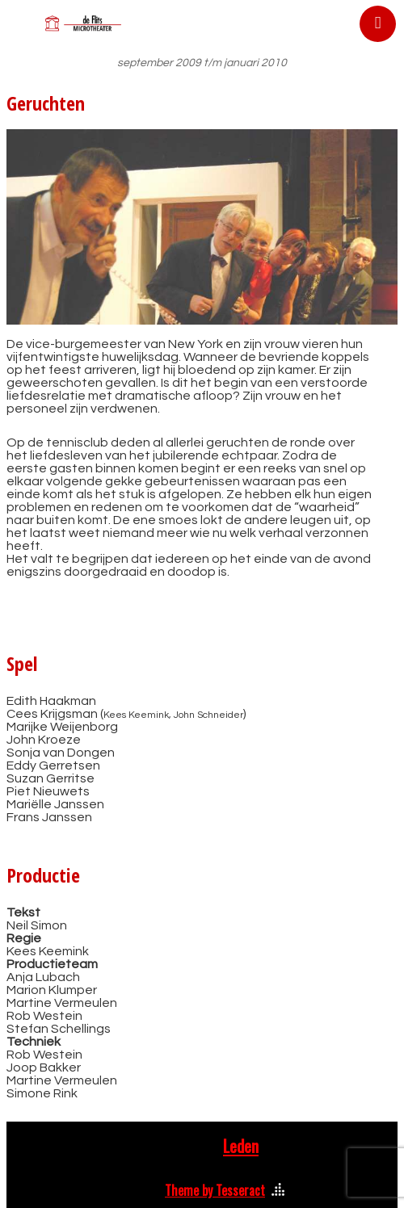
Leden (241, 1146)
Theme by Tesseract (215, 1190)
